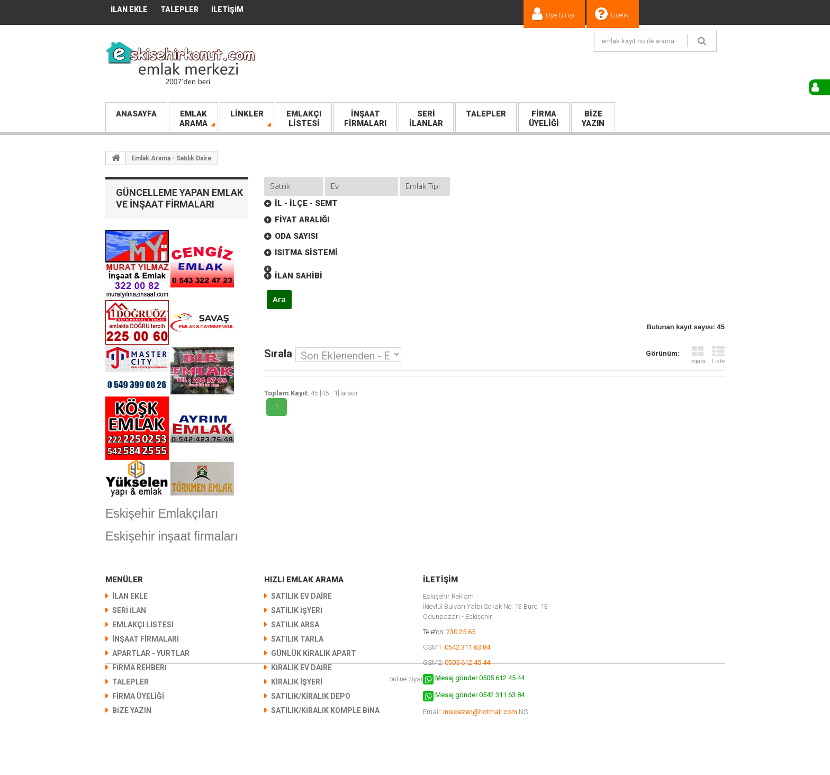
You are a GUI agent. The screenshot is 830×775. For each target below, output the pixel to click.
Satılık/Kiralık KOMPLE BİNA (325, 710)
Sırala (278, 352)
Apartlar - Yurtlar (151, 653)
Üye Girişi (560, 15)
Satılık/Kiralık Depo (310, 696)
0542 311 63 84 (467, 647)
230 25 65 (460, 632)
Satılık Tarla (297, 639)
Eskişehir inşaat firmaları (171, 536)
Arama (193, 118)
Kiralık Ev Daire (301, 667)
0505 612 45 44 (467, 662)
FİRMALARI (365, 118)
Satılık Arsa (295, 624)
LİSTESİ (303, 118)
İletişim (227, 9)
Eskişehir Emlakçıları (161, 513)
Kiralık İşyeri (296, 682)
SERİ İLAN (129, 610)
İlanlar (426, 118)
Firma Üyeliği (138, 696)
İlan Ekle (129, 9)
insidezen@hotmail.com (480, 712)
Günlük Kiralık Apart (313, 653)
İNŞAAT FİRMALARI (145, 639)
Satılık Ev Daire (301, 596)
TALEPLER (179, 9)
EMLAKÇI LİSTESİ (143, 624)
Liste (718, 355)
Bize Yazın (131, 710)
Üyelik (619, 15)
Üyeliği (544, 118)
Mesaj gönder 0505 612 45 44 (480, 678)
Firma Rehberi (139, 667)
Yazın (593, 118)
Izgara (697, 355)
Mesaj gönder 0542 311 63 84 (480, 695)
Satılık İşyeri (296, 610)
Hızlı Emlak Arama (304, 579)
